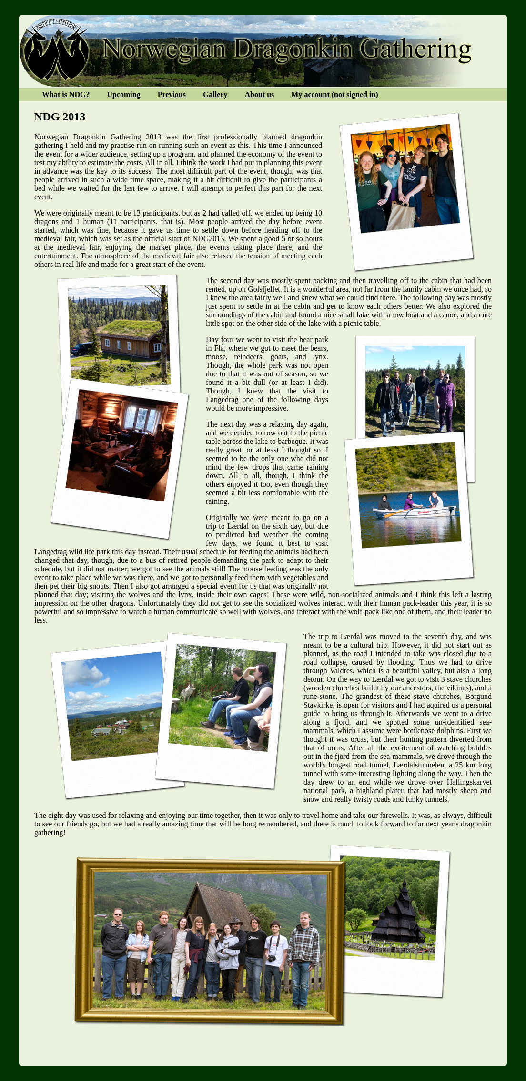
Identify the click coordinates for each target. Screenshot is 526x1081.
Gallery (215, 94)
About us (259, 94)
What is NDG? (66, 94)
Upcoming (123, 94)
